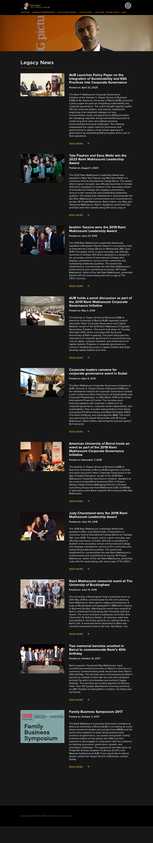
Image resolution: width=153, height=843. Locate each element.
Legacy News (99, 12)
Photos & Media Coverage (67, 12)
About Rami (25, 12)
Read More (79, 143)
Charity (124, 12)
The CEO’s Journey (86, 12)
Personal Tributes (112, 12)
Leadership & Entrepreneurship (44, 12)
